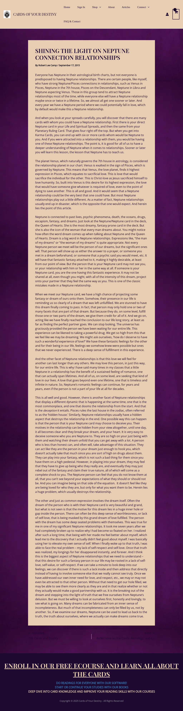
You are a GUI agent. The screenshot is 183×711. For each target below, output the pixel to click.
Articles (117, 7)
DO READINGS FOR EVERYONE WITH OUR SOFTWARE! (91, 683)
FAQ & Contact (71, 21)
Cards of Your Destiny (35, 14)
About (105, 7)
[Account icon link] (167, 14)
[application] (94, 7)
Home (66, 7)
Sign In (78, 7)
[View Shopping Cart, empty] (175, 14)
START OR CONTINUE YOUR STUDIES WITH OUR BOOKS (91, 687)
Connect (133, 7)
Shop (91, 7)
